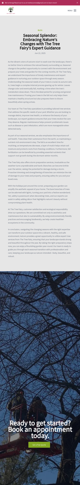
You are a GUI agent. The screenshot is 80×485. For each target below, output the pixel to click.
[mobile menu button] (74, 10)
